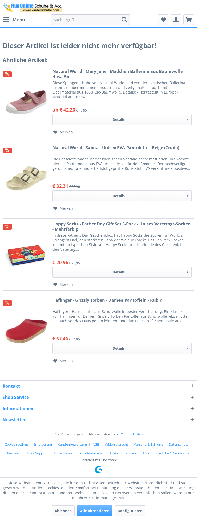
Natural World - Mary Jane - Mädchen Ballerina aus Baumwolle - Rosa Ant (118, 74)
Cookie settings (16, 444)
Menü (14, 18)
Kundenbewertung (72, 444)
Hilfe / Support (36, 453)
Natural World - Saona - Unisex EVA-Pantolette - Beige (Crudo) (115, 147)
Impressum (43, 444)
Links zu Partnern (123, 453)
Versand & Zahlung (148, 444)
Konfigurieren (130, 510)
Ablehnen (63, 510)
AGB (96, 444)
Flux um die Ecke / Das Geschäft (167, 453)
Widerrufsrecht (116, 444)
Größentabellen (92, 453)
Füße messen (64, 453)
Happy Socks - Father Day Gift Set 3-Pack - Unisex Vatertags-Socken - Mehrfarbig (121, 226)
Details (150, 118)
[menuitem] (14, 19)
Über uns (12, 453)
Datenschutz (178, 444)
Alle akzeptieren (94, 510)
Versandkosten (132, 434)
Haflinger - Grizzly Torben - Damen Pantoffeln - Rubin (107, 300)
